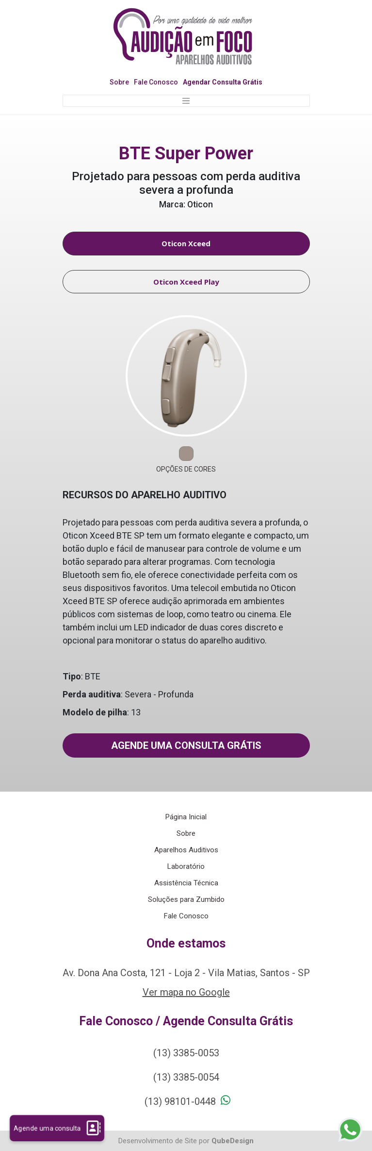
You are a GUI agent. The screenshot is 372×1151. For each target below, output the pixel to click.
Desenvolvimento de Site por (164, 1140)
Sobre (119, 82)
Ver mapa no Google (186, 992)
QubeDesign (232, 1140)
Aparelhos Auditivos (186, 850)
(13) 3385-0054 (186, 1077)
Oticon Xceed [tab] (186, 243)
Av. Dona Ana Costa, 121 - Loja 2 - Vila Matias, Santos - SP (186, 973)
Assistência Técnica (186, 883)
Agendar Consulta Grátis (222, 82)
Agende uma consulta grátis (186, 745)
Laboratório (186, 866)
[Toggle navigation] (186, 101)
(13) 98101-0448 (180, 1101)
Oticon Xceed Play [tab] (186, 282)
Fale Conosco (156, 82)
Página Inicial (186, 816)
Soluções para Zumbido (186, 899)
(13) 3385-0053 (186, 1053)
